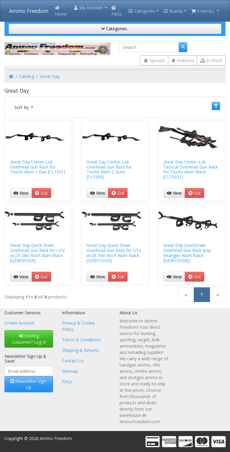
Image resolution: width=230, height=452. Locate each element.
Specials (154, 60)
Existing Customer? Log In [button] (29, 339)
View (20, 193)
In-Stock (211, 60)
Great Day (50, 76)
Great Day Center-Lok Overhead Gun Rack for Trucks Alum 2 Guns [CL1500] (109, 169)
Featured (183, 60)
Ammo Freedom (29, 10)
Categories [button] (141, 11)
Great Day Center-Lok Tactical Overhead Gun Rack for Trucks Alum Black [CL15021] (190, 169)
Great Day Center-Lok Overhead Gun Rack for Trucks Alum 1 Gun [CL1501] (37, 167)
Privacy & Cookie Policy (78, 326)
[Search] (149, 47)
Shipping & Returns (80, 350)
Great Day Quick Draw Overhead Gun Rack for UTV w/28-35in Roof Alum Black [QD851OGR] (114, 252)
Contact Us (73, 361)
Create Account (19, 323)
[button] (90, 7)
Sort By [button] (22, 107)
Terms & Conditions (81, 340)
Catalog (26, 76)
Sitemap (70, 371)
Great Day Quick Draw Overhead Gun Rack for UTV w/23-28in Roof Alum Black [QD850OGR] (37, 252)
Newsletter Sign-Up (28, 384)
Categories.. (115, 28)
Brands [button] (173, 11)
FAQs (116, 11)
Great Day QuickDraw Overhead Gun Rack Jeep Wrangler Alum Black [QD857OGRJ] (187, 252)
